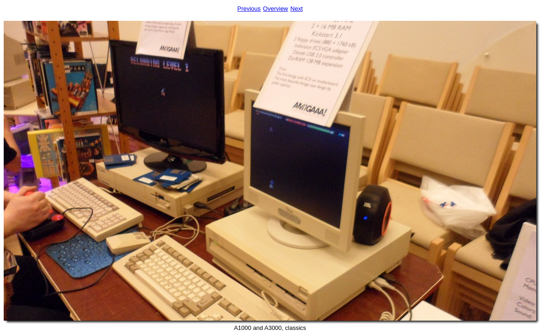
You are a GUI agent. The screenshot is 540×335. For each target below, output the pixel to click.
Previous (249, 8)
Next (296, 8)
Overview (275, 8)
